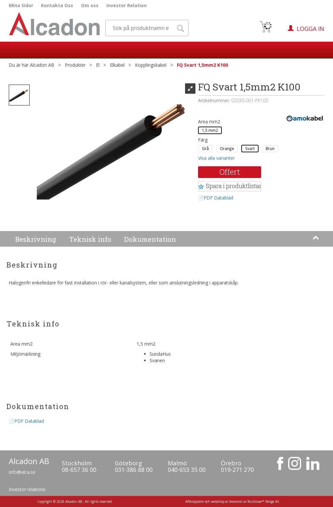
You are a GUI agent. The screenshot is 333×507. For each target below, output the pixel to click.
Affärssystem (194, 501)
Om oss (90, 5)
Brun (270, 148)
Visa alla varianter (216, 158)
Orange (227, 148)
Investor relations (27, 489)
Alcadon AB (42, 65)
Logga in (310, 29)
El (98, 65)
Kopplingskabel (150, 65)
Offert (230, 172)
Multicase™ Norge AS (263, 501)
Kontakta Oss (57, 5)
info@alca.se (22, 472)
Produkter (75, 65)
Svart (250, 148)
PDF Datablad (218, 198)
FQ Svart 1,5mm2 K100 (202, 65)
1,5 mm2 (210, 130)
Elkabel (117, 65)
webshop (217, 501)
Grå (205, 148)
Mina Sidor (21, 5)
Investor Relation (126, 5)
